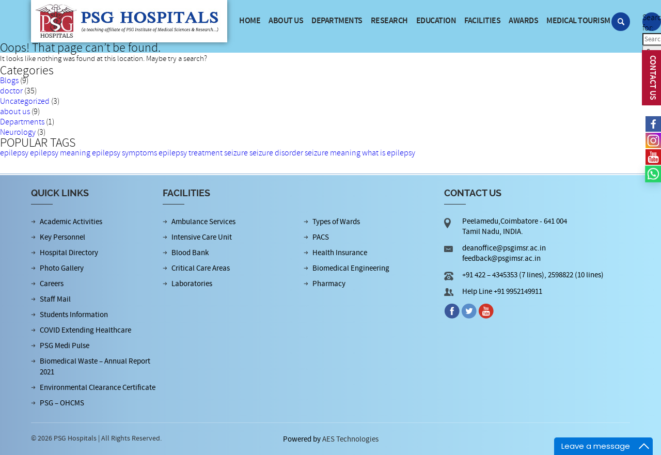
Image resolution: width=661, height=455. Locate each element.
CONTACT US (652, 77)
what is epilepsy (388, 153)
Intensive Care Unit (201, 237)
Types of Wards (336, 222)
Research (389, 20)
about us (15, 111)
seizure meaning (332, 153)
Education (436, 20)
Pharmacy (328, 284)
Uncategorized (25, 101)
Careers (52, 284)
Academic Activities (71, 222)
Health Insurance (339, 253)
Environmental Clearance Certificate (97, 388)
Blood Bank (190, 253)
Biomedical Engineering (350, 268)
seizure (236, 153)
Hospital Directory (69, 253)
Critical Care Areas (200, 268)
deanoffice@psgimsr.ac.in (504, 248)
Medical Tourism (578, 20)
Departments (337, 20)
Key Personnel (62, 237)
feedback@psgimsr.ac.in (501, 258)
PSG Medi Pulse (64, 346)
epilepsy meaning (60, 153)
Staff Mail (55, 299)
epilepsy (14, 153)
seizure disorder (276, 153)
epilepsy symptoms (124, 153)
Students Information (74, 315)
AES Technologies (350, 439)
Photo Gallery (62, 268)
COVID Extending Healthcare (85, 330)
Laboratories (191, 284)
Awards (523, 20)
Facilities (482, 20)
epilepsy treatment (191, 153)
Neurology (18, 132)
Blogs (9, 80)
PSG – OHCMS (62, 403)
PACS (320, 237)
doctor (11, 91)
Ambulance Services (203, 222)
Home (249, 20)
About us (286, 20)
